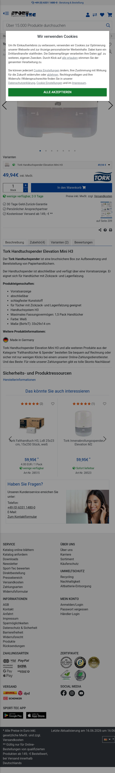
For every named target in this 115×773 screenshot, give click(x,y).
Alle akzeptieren (57, 92)
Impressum (79, 83)
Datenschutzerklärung (21, 83)
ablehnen (52, 74)
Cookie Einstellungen (47, 70)
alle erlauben (70, 58)
